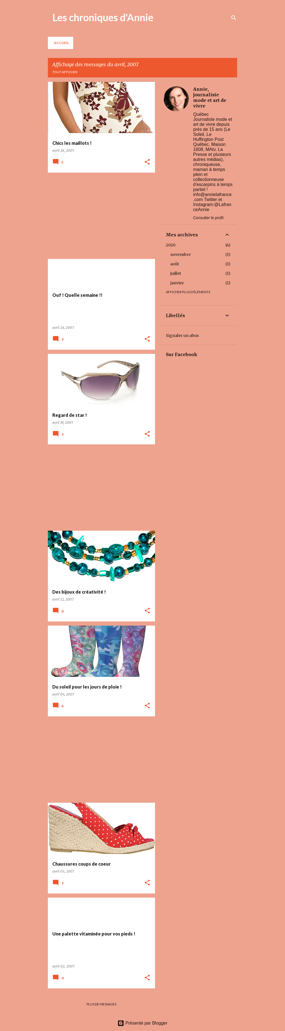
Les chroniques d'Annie (102, 17)
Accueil (61, 43)
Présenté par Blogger (142, 1023)
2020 (170, 245)
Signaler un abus (182, 335)
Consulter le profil (208, 217)
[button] (147, 162)
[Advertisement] (99, 216)
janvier (177, 282)
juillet (175, 273)
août (174, 263)
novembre (180, 254)
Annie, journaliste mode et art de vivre (209, 97)
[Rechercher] (233, 18)
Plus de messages (101, 1004)
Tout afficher (64, 72)
